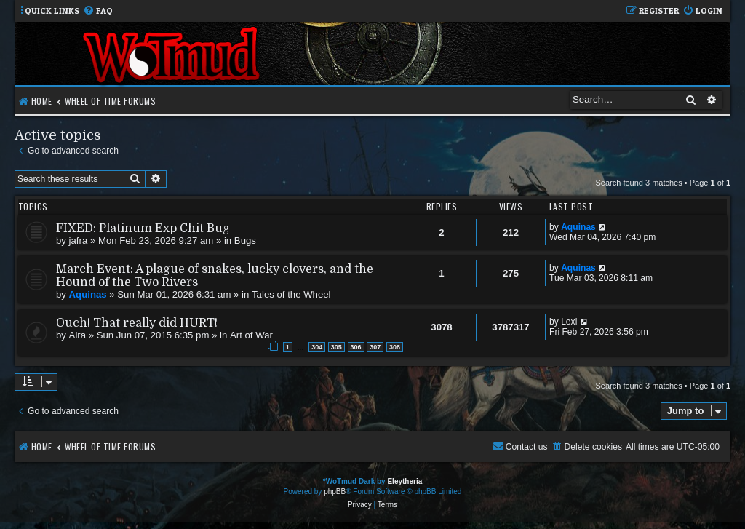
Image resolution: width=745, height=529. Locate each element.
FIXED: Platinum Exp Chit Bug (143, 228)
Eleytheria (404, 481)
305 (336, 347)
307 (375, 347)
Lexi (569, 322)
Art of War (251, 335)
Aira (77, 335)
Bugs (245, 240)
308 (394, 347)
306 (356, 347)
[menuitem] (98, 11)
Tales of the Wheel (291, 294)
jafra (78, 240)
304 (316, 347)
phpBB (335, 492)
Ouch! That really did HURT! (137, 323)
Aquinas (578, 227)
